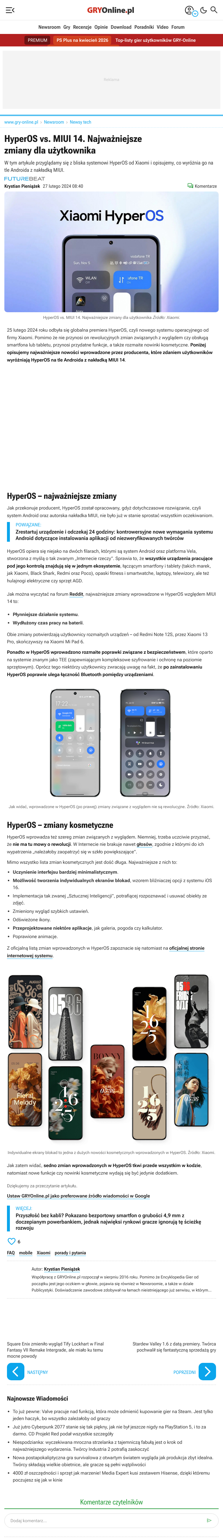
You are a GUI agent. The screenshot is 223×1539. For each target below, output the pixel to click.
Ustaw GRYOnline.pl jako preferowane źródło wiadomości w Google (78, 1196)
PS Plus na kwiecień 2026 (82, 40)
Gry (66, 27)
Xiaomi (44, 1253)
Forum (177, 27)
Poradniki (144, 27)
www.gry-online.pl (21, 122)
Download (121, 27)
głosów (144, 844)
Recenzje (82, 27)
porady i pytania (70, 1253)
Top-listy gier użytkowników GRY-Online (156, 40)
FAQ (11, 1253)
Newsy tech (80, 122)
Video (162, 27)
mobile (26, 1253)
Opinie (101, 27)
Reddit (76, 594)
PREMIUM (37, 40)
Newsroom (49, 27)
